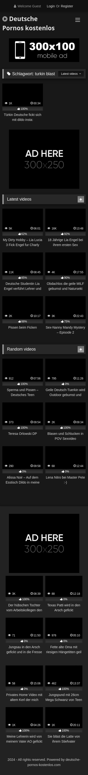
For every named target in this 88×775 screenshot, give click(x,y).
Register (67, 6)
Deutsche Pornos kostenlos (28, 23)
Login (51, 6)
